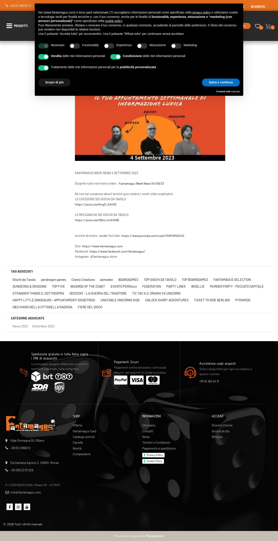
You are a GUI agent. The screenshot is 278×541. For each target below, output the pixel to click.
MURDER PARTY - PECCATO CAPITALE (237, 286)
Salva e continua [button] (221, 82)
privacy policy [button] (201, 12)
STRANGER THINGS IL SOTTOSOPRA (38, 293)
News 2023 (20, 326)
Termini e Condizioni (156, 442)
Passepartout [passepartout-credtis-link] (155, 536)
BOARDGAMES (128, 279)
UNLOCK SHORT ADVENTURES (167, 300)
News (146, 437)
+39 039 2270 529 (21, 470)
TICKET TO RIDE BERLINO (212, 300)
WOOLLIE (198, 286)
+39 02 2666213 (20, 448)
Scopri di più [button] (54, 82)
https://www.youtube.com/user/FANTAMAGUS (153, 236)
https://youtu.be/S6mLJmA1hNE (97, 220)
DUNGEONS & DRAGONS (29, 286)
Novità (77, 448)
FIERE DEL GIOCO (90, 307)
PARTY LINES (176, 286)
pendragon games (53, 279)
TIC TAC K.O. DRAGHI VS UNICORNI (156, 293)
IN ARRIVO (258, 6)
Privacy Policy (155, 455)
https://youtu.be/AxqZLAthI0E (96, 204)
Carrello (78, 442)
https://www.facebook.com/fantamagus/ (117, 251)
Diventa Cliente (222, 425)
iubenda (235, 91)
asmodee (106, 279)
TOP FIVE (58, 286)
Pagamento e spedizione (159, 448)
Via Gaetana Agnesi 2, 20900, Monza (34, 463)
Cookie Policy (154, 461)
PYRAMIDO (242, 300)
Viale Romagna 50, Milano (27, 440)
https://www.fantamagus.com (102, 246)
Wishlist (217, 437)
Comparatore (82, 454)
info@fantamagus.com (25, 492)
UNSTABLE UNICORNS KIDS (120, 300)
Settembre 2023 (43, 326)
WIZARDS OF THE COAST (87, 286)
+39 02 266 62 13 (20, 5)
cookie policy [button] (113, 21)
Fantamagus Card (84, 431)
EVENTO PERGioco (124, 286)
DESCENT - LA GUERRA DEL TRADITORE (98, 293)
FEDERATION (151, 286)
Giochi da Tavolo (24, 279)
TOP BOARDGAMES (195, 279)
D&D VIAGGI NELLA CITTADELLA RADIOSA (42, 307)
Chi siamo (149, 425)
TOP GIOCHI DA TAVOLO (160, 279)
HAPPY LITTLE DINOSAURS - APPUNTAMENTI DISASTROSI (54, 300)
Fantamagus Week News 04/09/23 (141, 183)
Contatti (147, 431)
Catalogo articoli (84, 437)
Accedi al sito (221, 431)
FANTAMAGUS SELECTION (232, 279)
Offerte (77, 425)
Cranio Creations (83, 279)
